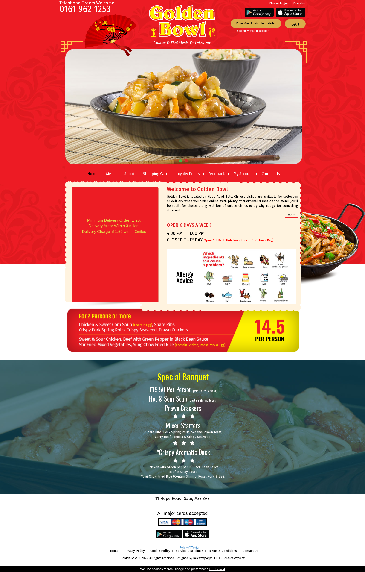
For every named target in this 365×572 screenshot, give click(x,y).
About (129, 174)
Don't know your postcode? (252, 30)
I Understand (217, 569)
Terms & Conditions (223, 551)
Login (284, 3)
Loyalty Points (188, 174)
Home (92, 174)
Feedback (217, 174)
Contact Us (271, 174)
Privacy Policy (134, 551)
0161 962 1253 (85, 9)
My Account (243, 174)
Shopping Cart (155, 174)
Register (299, 3)
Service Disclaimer (189, 551)
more (291, 215)
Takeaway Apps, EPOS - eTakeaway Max (219, 558)
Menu (111, 174)
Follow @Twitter (189, 547)
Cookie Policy (160, 551)
